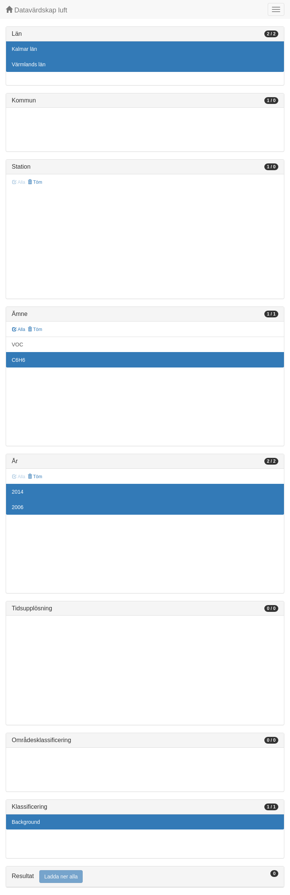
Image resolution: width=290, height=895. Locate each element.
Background (26, 822)
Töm (35, 182)
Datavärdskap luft (36, 10)
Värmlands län (29, 64)
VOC (17, 345)
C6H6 (18, 360)
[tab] (145, 876)
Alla (18, 329)
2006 (17, 507)
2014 (17, 492)
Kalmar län (24, 49)
